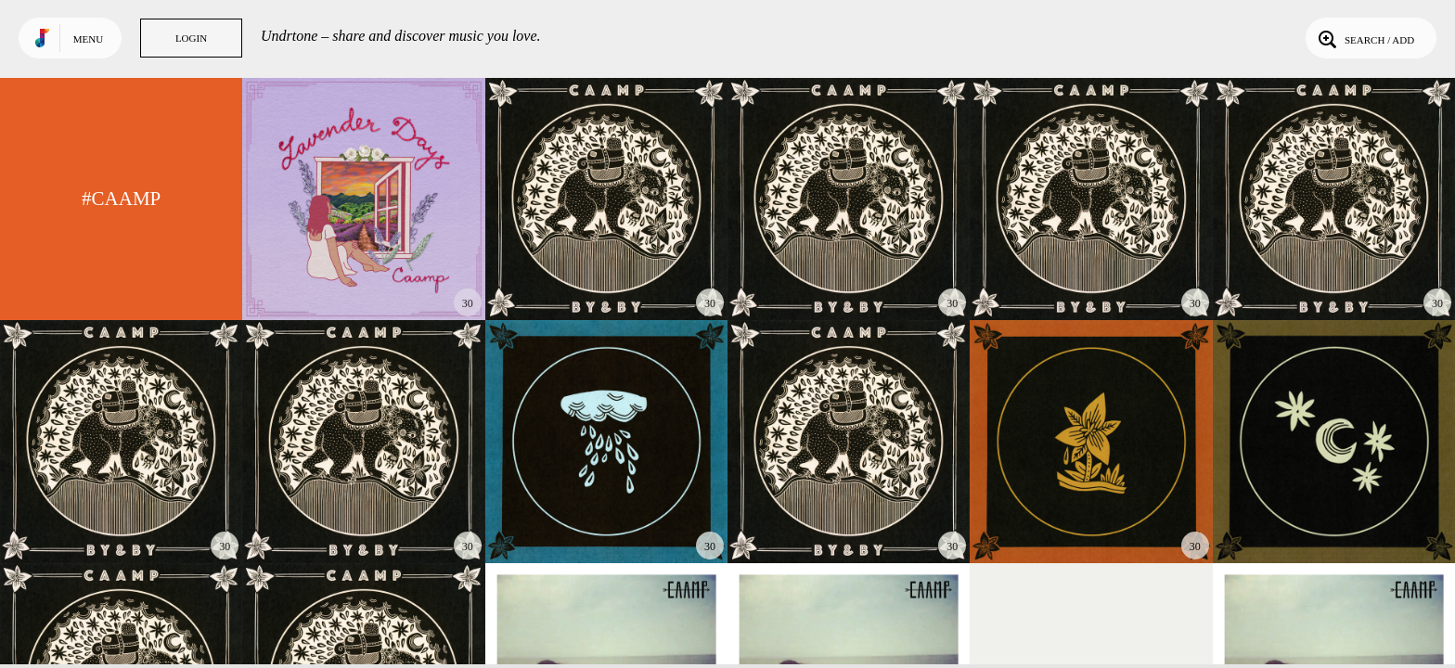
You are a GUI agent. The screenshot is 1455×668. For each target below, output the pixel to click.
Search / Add (1364, 38)
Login (191, 38)
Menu (88, 39)
